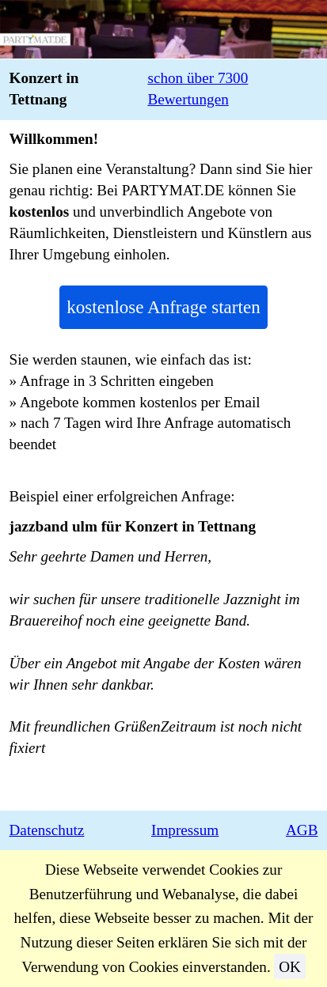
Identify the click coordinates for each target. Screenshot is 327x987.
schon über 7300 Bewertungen (197, 89)
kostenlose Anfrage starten (163, 307)
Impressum (185, 830)
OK (290, 967)
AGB (302, 830)
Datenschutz (47, 830)
